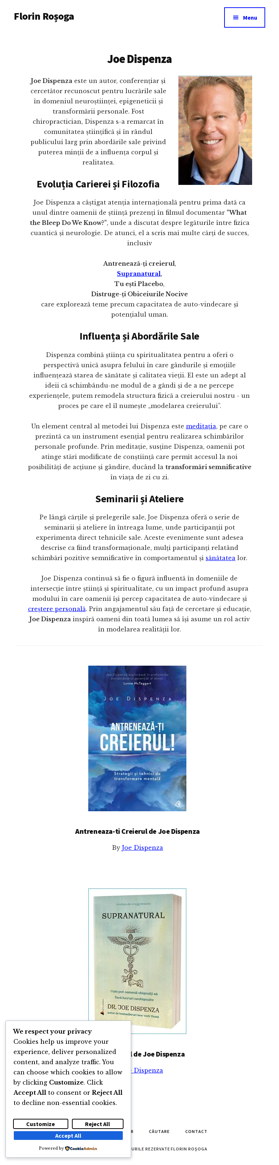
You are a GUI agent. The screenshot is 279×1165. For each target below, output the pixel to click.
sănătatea (220, 558)
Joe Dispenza (142, 847)
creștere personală (57, 609)
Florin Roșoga (44, 16)
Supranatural (139, 273)
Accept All (68, 1135)
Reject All (97, 1124)
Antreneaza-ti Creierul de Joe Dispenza (137, 831)
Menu (250, 17)
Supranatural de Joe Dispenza (137, 1053)
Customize (40, 1124)
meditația (201, 426)
